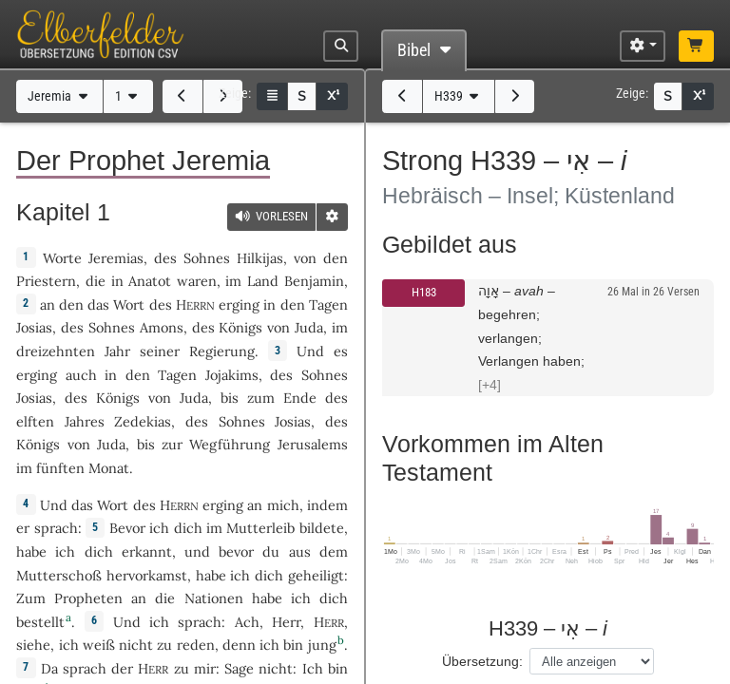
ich (269, 645)
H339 (458, 96)
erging (239, 304)
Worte (62, 258)
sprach (56, 528)
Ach (247, 622)
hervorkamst (146, 575)
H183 (424, 292)
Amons (161, 327)
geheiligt (316, 575)
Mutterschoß (59, 575)
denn (239, 645)
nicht (136, 645)
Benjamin (314, 281)
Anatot (149, 281)
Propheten (88, 598)
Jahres (85, 421)
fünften (60, 468)
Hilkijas (260, 258)
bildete (321, 528)
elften (35, 421)
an (47, 304)
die (96, 281)
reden (196, 645)
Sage (239, 668)
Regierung (222, 351)
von (305, 258)
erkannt (147, 551)
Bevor (127, 528)
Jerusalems (313, 444)
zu (181, 668)
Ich (312, 668)
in (269, 304)
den (71, 304)
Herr (286, 622)
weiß (99, 645)
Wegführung (229, 444)
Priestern (46, 281)
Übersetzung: (482, 661)
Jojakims (232, 375)
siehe (33, 645)
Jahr (117, 351)
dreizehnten (55, 351)
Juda (309, 327)
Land (263, 281)
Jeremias (116, 258)
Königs (240, 327)
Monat (108, 468)
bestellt (40, 622)
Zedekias (142, 421)
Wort (128, 304)
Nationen (213, 598)
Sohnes (206, 258)
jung (322, 645)
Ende (300, 398)
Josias (34, 327)
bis (230, 398)
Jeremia (59, 96)
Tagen (328, 304)
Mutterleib (260, 528)
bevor (236, 551)
